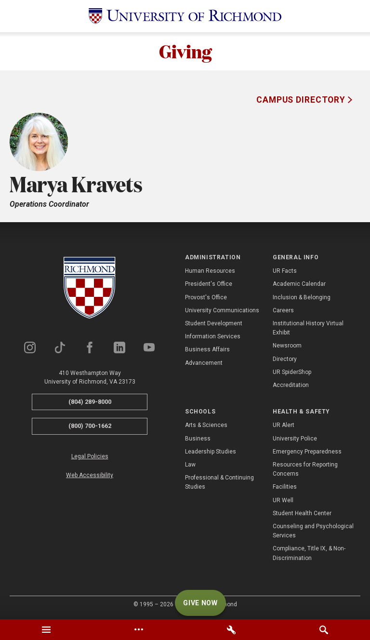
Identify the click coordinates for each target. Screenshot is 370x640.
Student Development (213, 323)
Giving (185, 51)
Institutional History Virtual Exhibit (308, 328)
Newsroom (287, 346)
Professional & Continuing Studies (219, 483)
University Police (295, 439)
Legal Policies (89, 456)
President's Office (208, 284)
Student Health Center (302, 513)
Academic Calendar (299, 284)
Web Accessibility (89, 475)
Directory (285, 359)
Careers (283, 310)
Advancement (204, 363)
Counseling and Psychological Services (313, 531)
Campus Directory (302, 100)
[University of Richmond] (185, 16)
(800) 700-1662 (89, 426)
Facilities (285, 487)
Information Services (212, 336)
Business (198, 439)
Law (190, 465)
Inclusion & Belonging (301, 297)
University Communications (222, 310)
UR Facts (285, 271)
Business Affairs (207, 350)
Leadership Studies (210, 452)
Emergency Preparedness (307, 452)
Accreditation (291, 385)
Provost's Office (206, 297)
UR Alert (283, 425)
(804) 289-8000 (89, 402)
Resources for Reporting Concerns (305, 470)
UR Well (283, 500)
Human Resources (210, 271)
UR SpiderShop (292, 372)
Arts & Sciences (206, 425)
